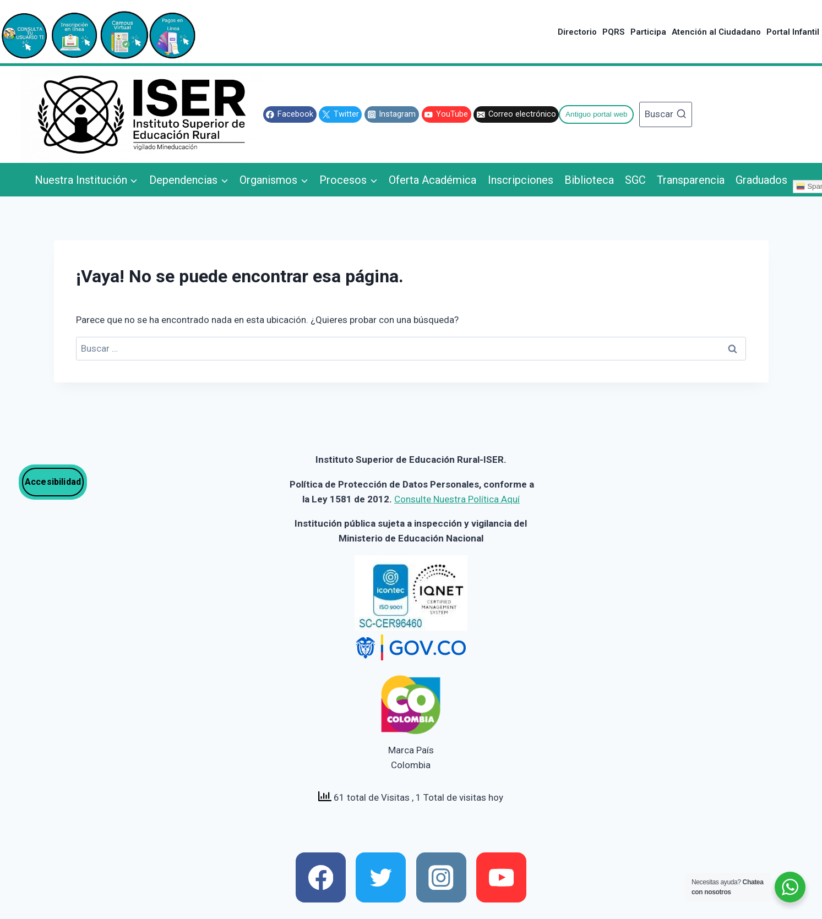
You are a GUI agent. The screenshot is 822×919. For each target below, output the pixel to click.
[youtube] (501, 877)
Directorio (577, 32)
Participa (648, 32)
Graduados (761, 180)
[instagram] (441, 877)
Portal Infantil (792, 32)
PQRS (613, 32)
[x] (381, 877)
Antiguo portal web (596, 114)
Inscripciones (520, 180)
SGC (635, 180)
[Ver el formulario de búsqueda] (665, 114)
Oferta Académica (432, 180)
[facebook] (321, 877)
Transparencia (691, 180)
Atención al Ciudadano (716, 32)
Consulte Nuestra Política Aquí (457, 499)
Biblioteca (589, 180)
